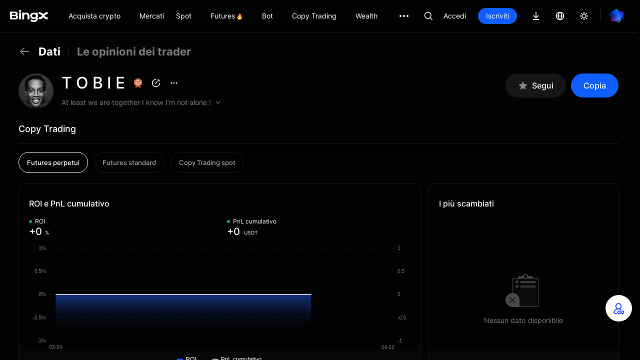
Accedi (455, 16)
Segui (536, 85)
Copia (595, 85)
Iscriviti (497, 16)
